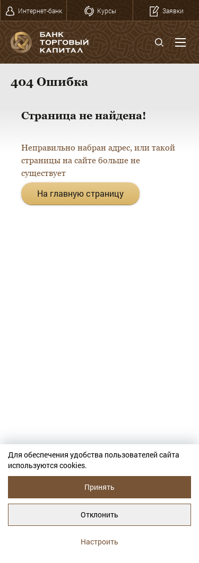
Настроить (99, 541)
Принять (99, 487)
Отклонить (99, 514)
